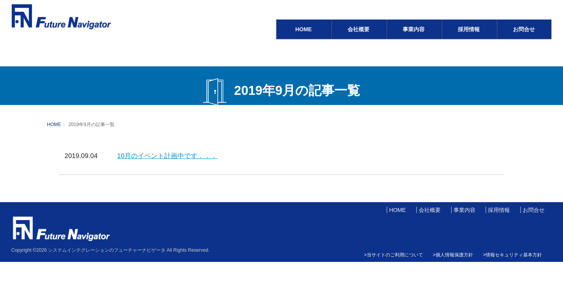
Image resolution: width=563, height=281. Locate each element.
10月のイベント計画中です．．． (167, 156)
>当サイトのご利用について (393, 255)
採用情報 (469, 29)
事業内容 (414, 29)
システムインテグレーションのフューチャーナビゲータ (106, 250)
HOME (303, 29)
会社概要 (358, 29)
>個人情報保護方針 (453, 255)
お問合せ (524, 29)
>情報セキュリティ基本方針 (512, 255)
